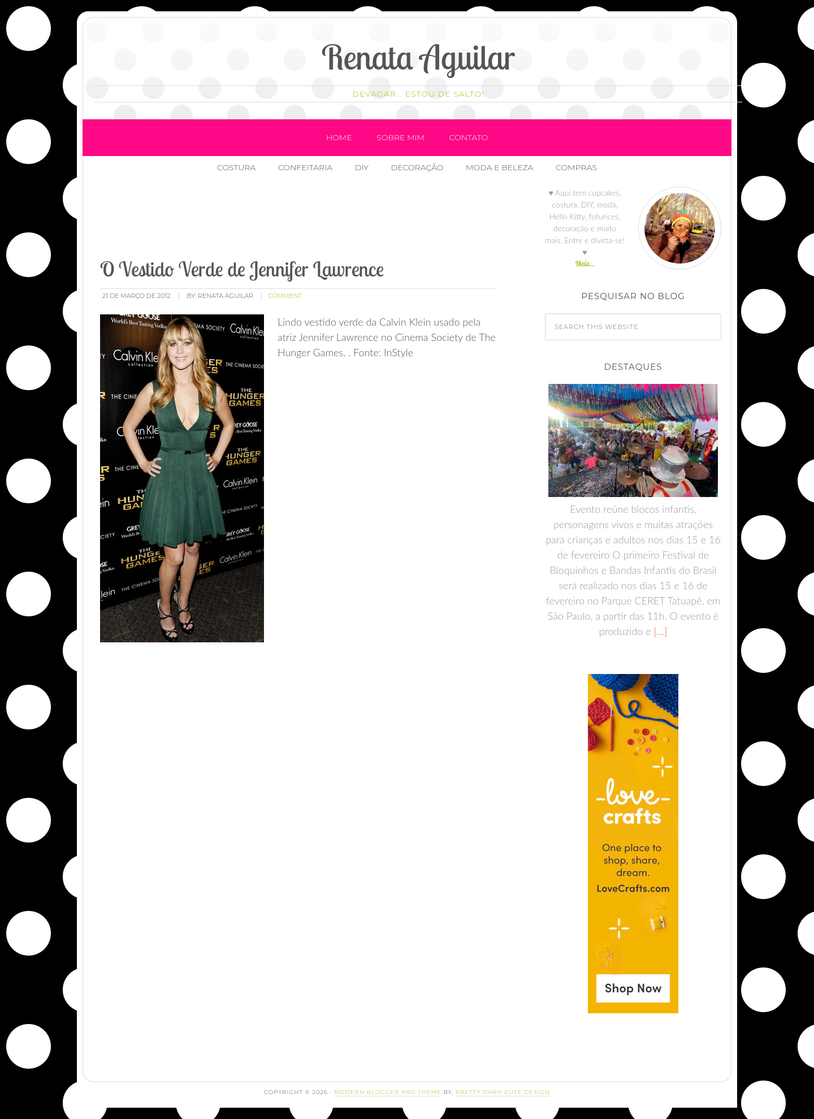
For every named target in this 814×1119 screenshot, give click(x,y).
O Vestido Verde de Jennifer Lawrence (242, 269)
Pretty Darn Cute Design (503, 1092)
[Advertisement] (304, 220)
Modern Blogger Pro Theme (387, 1092)
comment (285, 296)
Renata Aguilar (419, 57)
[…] (659, 631)
